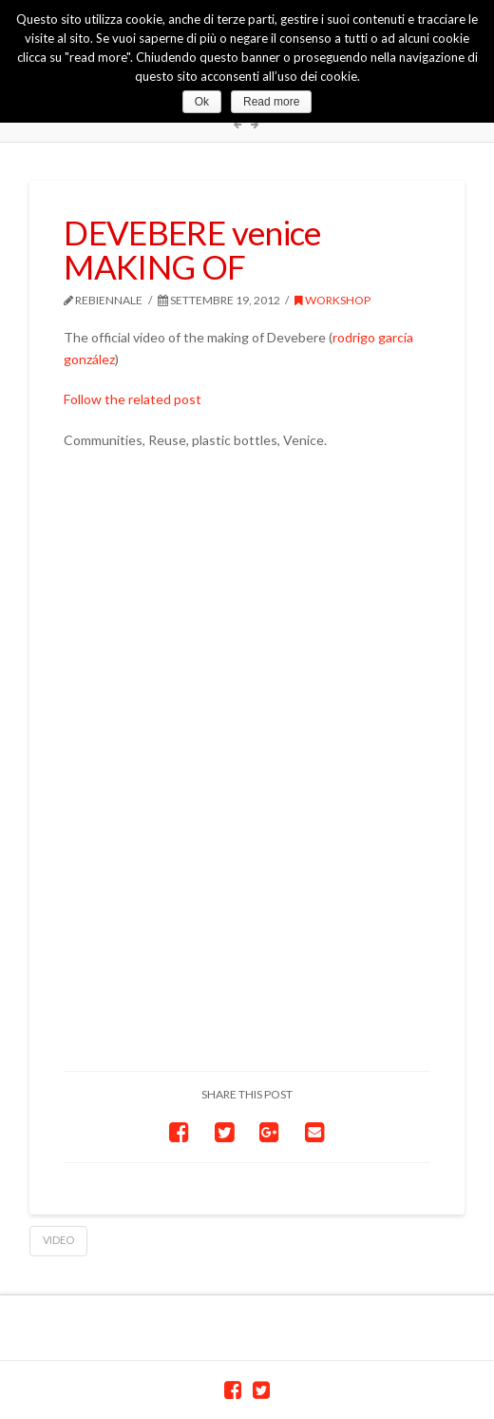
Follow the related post (132, 399)
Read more (271, 101)
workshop (332, 300)
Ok (202, 101)
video (58, 1240)
